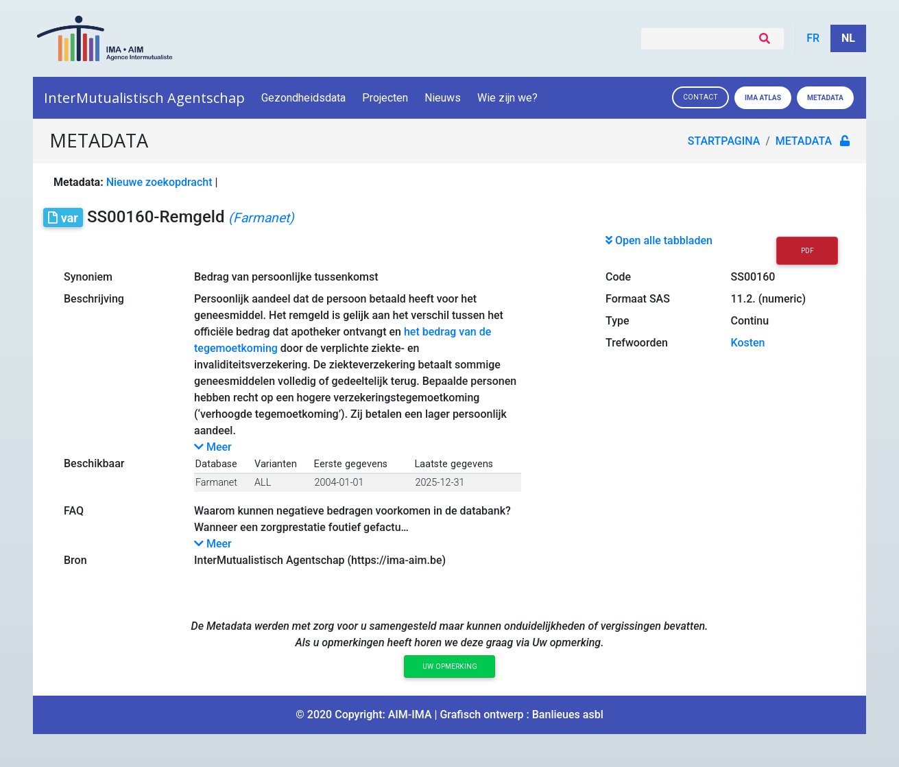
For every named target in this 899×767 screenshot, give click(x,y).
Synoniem (88, 276)
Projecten (385, 97)
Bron (75, 560)
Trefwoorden (637, 342)
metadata (804, 141)
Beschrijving (94, 298)
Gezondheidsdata (303, 97)
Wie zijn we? (508, 97)
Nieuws (442, 97)
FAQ (74, 510)
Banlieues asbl (567, 714)
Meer (213, 446)
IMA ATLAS (763, 97)
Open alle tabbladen (659, 240)
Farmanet (216, 482)
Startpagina (724, 141)
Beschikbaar (94, 463)
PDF (807, 251)
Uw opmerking (449, 666)
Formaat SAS (638, 298)
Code (618, 276)
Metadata (825, 97)
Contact (700, 97)
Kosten (748, 342)
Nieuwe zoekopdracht (159, 182)
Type (618, 320)
